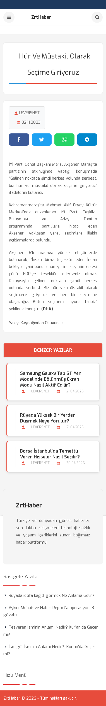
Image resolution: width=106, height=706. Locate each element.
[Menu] (9, 17)
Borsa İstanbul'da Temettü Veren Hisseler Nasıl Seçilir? (50, 454)
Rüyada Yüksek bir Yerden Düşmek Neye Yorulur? (48, 418)
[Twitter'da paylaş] (42, 139)
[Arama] (97, 17)
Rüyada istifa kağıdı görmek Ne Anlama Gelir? (51, 595)
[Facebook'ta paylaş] (19, 139)
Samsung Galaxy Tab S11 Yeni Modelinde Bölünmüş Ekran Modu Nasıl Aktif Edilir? (51, 379)
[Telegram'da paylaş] (87, 139)
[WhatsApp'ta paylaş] (64, 139)
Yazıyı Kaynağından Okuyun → (36, 323)
